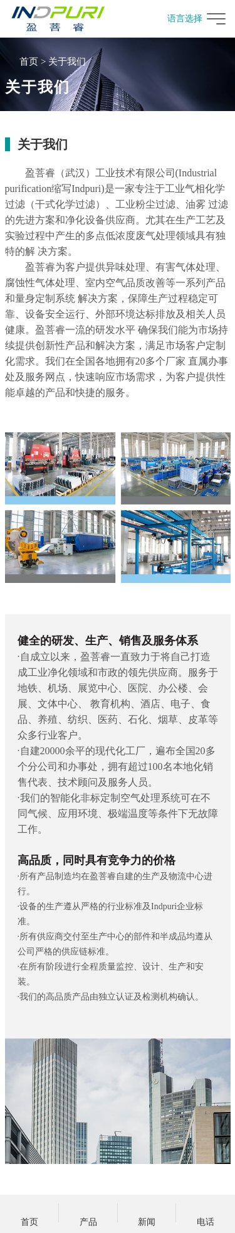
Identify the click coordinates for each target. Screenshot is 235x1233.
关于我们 (67, 61)
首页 (28, 61)
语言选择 (179, 18)
